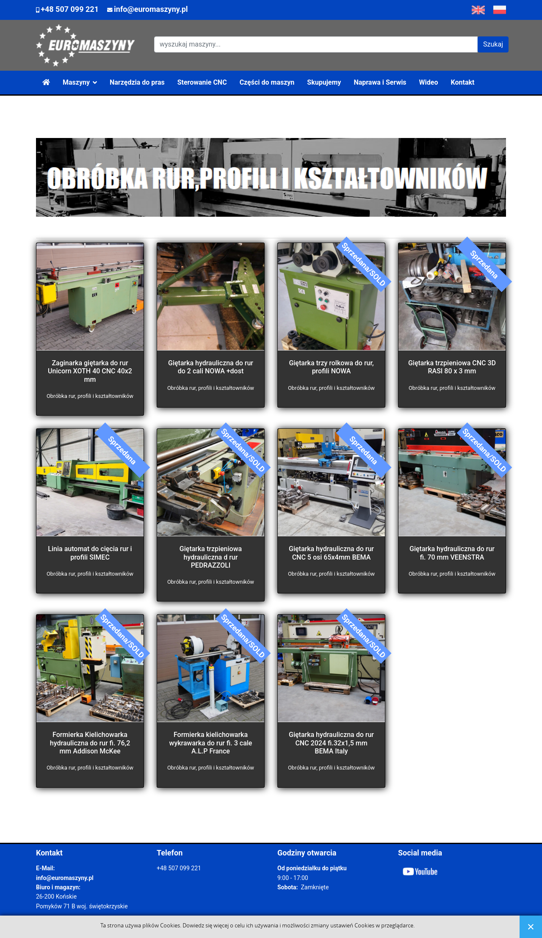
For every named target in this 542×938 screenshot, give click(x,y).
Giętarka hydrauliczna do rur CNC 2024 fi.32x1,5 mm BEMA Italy (331, 743)
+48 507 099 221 (70, 9)
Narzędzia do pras (137, 82)
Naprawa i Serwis (380, 82)
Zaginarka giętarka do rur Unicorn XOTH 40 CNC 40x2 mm (90, 371)
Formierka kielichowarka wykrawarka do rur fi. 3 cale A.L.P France (210, 743)
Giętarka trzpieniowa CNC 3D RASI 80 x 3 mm (452, 367)
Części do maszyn (267, 82)
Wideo (428, 82)
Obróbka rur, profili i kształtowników (90, 396)
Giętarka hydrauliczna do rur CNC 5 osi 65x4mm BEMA (331, 553)
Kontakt (463, 82)
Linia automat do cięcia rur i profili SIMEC (90, 553)
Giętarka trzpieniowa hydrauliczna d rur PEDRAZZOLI (211, 557)
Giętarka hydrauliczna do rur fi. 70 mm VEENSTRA (452, 553)
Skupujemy (324, 82)
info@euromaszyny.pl (151, 9)
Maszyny (76, 82)
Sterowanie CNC (202, 82)
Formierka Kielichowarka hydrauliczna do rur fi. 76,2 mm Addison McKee (90, 743)
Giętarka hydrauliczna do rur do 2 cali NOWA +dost (210, 367)
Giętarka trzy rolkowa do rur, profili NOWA (331, 367)
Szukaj (493, 44)
